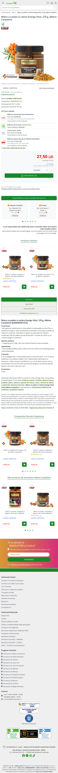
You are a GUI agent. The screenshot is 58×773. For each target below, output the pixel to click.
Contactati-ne (6, 607)
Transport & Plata (7, 592)
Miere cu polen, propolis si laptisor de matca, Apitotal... (15, 512)
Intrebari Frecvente (8, 598)
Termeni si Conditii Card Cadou (12, 583)
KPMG (43, 750)
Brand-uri (4, 601)
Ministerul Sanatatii (8, 636)
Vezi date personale (25, 564)
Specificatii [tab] (29, 304)
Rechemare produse (8, 604)
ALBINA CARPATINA (14, 98)
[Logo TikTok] (34, 755)
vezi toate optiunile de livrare (13, 148)
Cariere (4, 619)
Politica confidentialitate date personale (15, 625)
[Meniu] (3, 3)
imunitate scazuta (17, 390)
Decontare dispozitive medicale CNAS (14, 630)
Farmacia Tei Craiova (9, 683)
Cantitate (36, 170)
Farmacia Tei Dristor (9, 660)
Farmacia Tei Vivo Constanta (12, 666)
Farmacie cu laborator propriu (12, 589)
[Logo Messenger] (27, 755)
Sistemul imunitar (18, 385)
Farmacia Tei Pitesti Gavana (12, 677)
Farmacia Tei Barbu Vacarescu (13, 654)
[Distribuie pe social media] (3, 24)
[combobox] (29, 7)
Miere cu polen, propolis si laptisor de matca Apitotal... (15, 275)
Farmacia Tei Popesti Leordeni (13, 675)
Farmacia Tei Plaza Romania (12, 657)
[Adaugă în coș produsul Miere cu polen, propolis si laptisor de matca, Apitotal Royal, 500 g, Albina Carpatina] (24, 524)
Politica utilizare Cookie (9, 621)
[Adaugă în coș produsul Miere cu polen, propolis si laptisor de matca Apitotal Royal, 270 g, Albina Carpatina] (24, 287)
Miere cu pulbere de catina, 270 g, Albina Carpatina (42, 275)
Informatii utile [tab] (29, 309)
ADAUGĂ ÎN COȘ (29, 175)
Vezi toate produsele (46, 88)
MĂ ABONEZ (29, 559)
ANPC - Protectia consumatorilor (13, 645)
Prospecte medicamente (10, 633)
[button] (23, 221)
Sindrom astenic (28, 380)
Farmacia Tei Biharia (9, 671)
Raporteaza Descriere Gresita (42, 408)
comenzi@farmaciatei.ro (13, 699)
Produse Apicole (5, 12)
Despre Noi (5, 616)
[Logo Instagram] (30, 755)
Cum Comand (6, 586)
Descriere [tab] (29, 299)
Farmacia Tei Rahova (9, 669)
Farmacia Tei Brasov (9, 680)
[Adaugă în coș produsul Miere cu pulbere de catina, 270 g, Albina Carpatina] (52, 287)
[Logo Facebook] (23, 755)
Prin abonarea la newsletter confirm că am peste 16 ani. (30, 549)
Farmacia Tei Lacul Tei (10, 663)
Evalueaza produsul (8, 95)
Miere (14, 12)
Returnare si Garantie (9, 595)
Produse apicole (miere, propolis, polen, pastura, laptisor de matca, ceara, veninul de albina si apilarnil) (27, 382)
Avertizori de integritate (9, 627)
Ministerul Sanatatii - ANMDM (12, 639)
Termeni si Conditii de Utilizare (12, 580)
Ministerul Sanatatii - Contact (11, 642)
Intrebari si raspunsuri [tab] (29, 313)
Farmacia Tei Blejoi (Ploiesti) (12, 686)
